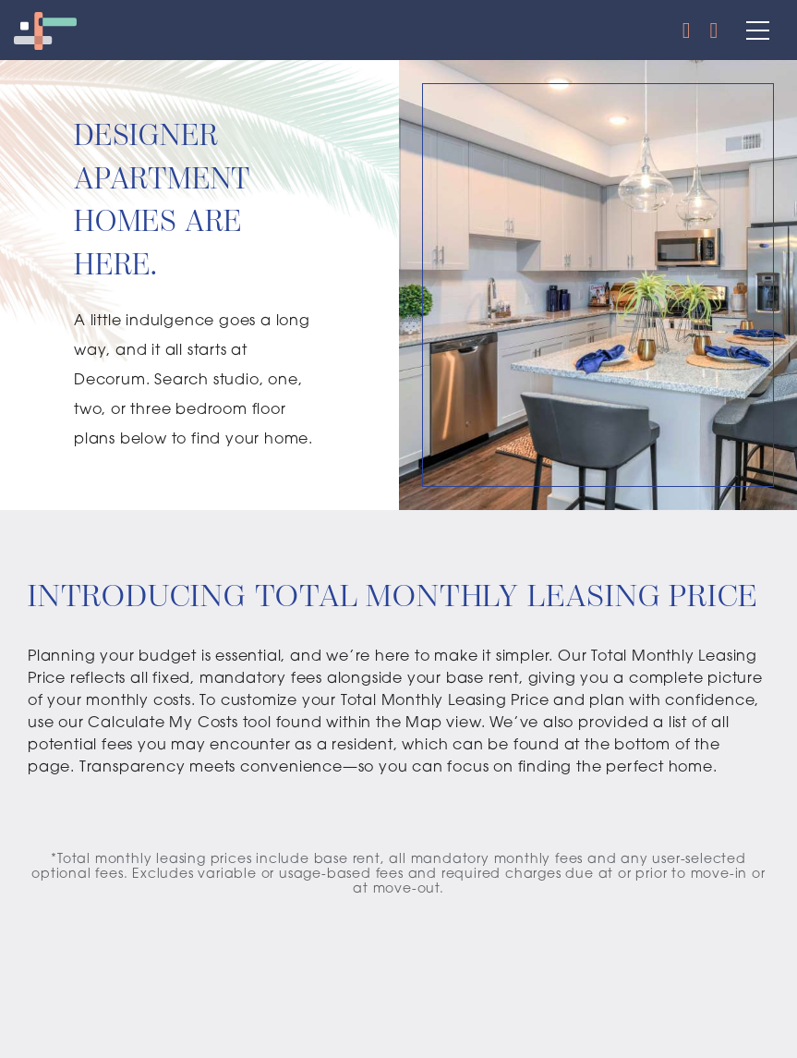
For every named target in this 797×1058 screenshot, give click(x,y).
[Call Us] (687, 30)
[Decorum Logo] (45, 30)
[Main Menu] (753, 30)
